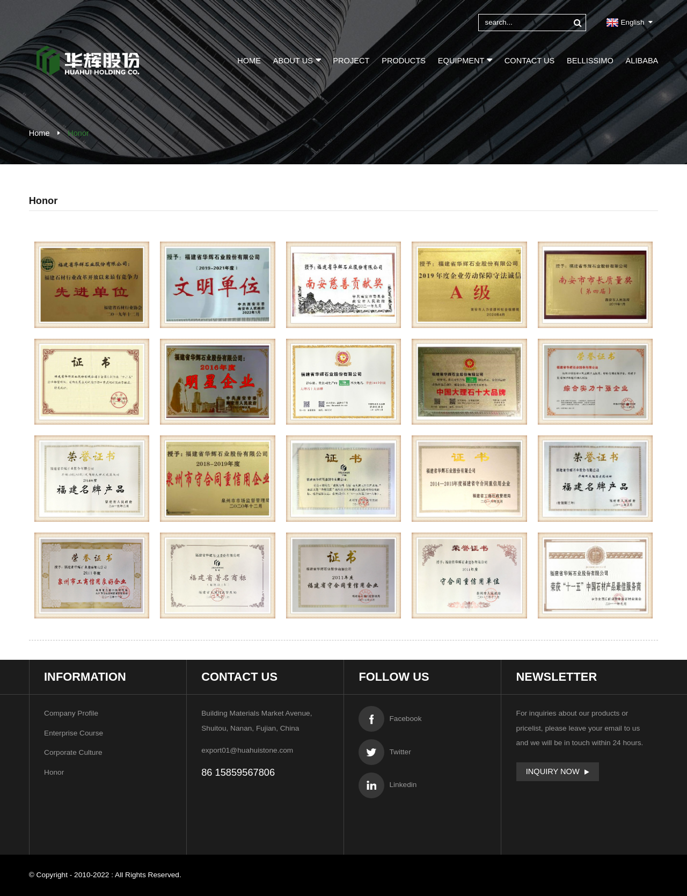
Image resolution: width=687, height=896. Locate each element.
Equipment (465, 60)
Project (351, 60)
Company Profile (71, 713)
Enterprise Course (73, 733)
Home (249, 60)
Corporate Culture (73, 752)
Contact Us (529, 60)
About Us (297, 60)
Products (404, 60)
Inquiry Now (553, 771)
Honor (78, 133)
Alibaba (642, 60)
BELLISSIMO (590, 60)
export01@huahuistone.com (247, 750)
